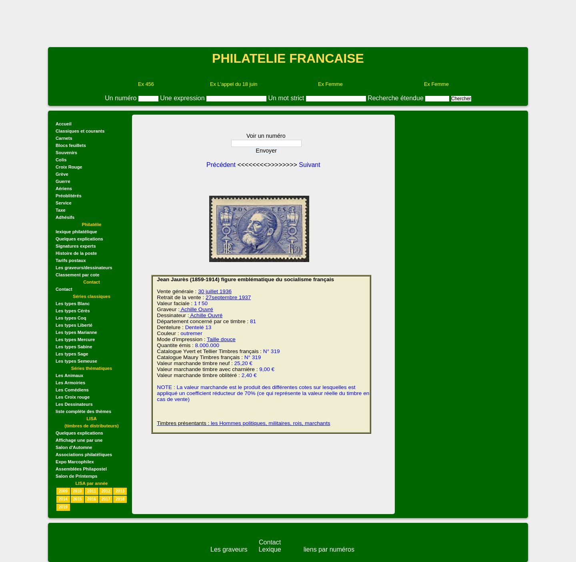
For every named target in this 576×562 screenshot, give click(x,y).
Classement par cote (77, 274)
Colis (61, 159)
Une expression (183, 98)
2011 (91, 491)
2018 (120, 499)
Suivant (309, 164)
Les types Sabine (74, 346)
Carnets (64, 138)
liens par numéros (329, 549)
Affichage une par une (79, 440)
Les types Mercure (75, 339)
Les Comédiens (72, 389)
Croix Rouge (69, 167)
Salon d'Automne (74, 447)
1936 (225, 291)
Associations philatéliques (84, 454)
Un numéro (121, 98)
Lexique (270, 549)
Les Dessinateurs (74, 404)
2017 (105, 499)
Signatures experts (76, 246)
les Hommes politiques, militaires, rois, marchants (243, 423)
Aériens (64, 188)
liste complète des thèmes (83, 411)
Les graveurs (229, 549)
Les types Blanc (73, 303)
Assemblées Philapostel (81, 469)
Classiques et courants (80, 131)
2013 (120, 491)
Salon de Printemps (76, 476)
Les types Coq (71, 318)
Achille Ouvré (196, 309)
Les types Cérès (73, 310)
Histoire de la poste (76, 253)
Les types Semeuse (76, 361)
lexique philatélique (76, 231)
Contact (64, 289)
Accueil (64, 123)
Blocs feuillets (71, 145)
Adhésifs (65, 217)
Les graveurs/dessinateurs (84, 267)
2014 (63, 499)
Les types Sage (72, 353)
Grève (62, 174)
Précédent (221, 164)
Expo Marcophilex (75, 461)
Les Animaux (69, 375)
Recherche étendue (396, 98)
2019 (63, 507)
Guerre (63, 181)
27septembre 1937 (228, 297)
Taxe (61, 210)
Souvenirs (66, 152)
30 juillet (208, 291)
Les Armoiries (70, 382)
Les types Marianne (76, 332)
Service (64, 203)
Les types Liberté (74, 325)
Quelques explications (79, 238)
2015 (77, 499)
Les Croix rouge (73, 397)
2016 (91, 499)
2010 (77, 491)
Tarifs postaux (71, 260)
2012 (105, 491)
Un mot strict (287, 98)
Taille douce (221, 339)
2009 (63, 491)
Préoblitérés (69, 195)
